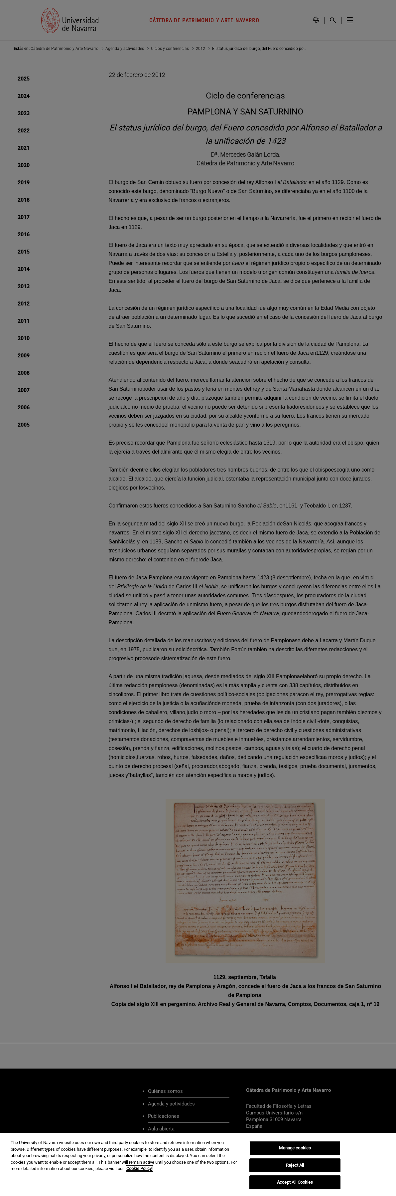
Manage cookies (295, 1147)
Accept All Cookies (295, 1182)
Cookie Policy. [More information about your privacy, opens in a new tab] (139, 1168)
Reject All (295, 1165)
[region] (198, 1164)
